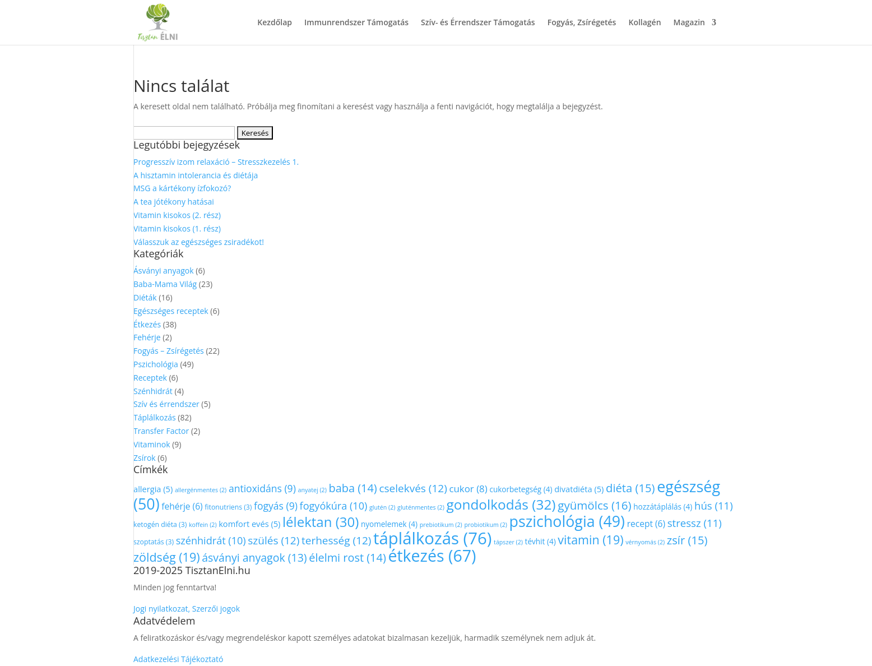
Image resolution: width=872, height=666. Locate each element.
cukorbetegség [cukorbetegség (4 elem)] (520, 489)
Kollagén (644, 22)
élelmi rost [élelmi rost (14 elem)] (347, 557)
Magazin (689, 22)
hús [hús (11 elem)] (713, 505)
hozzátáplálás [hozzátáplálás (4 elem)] (662, 506)
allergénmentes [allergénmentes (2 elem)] (200, 490)
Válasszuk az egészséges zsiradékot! (198, 242)
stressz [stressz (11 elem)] (694, 523)
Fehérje (147, 337)
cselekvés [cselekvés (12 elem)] (413, 488)
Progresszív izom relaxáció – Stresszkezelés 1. (216, 161)
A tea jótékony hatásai (173, 201)
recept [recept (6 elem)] (646, 523)
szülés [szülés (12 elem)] (273, 540)
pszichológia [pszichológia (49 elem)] (567, 521)
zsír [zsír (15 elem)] (687, 540)
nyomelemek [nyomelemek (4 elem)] (389, 524)
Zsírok (144, 457)
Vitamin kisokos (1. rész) (177, 228)
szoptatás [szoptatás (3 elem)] (153, 542)
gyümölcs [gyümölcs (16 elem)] (594, 505)
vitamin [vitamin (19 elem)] (590, 539)
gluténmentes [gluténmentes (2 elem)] (420, 507)
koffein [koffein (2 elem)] (203, 525)
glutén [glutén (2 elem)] (382, 507)
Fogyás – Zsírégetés (168, 350)
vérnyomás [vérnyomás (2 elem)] (645, 542)
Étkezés (147, 324)
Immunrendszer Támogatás (356, 22)
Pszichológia (155, 364)
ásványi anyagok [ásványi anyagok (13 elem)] (254, 557)
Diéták (145, 297)
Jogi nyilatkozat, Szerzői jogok (186, 608)
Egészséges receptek (170, 311)
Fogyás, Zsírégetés (582, 22)
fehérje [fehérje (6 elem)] (181, 506)
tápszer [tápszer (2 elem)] (508, 542)
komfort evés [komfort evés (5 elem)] (249, 523)
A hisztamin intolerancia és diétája (195, 175)
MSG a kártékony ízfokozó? (182, 188)
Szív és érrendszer (166, 404)
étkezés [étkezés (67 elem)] (432, 555)
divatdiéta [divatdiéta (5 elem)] (579, 488)
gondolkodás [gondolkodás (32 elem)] (500, 504)
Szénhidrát (153, 391)
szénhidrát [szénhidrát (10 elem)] (211, 540)
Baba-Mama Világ (165, 284)
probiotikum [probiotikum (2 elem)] (485, 525)
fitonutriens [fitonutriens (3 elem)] (228, 507)
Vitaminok (151, 444)
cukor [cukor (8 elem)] (468, 488)
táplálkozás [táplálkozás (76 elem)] (432, 538)
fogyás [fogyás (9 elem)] (276, 505)
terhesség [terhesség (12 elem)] (337, 540)
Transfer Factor (161, 430)
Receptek (150, 377)
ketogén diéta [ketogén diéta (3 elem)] (160, 524)
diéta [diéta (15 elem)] (630, 488)
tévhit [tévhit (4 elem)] (540, 541)
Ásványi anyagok (163, 270)
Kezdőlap (274, 22)
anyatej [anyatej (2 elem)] (312, 490)
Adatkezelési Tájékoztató (178, 659)
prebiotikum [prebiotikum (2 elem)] (441, 525)
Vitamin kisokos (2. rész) (177, 215)
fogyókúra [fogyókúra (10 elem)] (334, 505)
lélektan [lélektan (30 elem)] (320, 521)
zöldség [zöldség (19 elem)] (166, 557)
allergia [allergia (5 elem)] (153, 488)
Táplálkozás (154, 417)
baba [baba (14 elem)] (352, 488)
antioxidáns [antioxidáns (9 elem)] (262, 488)
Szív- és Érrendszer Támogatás (478, 22)
